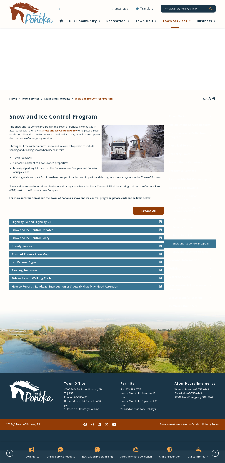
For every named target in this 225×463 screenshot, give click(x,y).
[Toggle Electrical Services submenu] (55, 145)
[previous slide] (9, 453)
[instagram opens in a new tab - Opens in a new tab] (92, 437)
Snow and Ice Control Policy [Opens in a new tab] (119, 130)
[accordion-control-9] (211, 290)
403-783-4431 (81, 410)
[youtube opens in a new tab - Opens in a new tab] (114, 437)
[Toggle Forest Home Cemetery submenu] (55, 162)
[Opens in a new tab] (120, 8)
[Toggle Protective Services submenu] (55, 170)
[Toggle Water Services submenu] (55, 277)
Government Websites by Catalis (180, 437)
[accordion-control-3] (211, 242)
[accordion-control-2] (211, 234)
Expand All (200, 215)
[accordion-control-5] (211, 258)
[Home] (61, 21)
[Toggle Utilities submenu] (55, 268)
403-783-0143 (194, 406)
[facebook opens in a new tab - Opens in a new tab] (85, 437)
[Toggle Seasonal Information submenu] (55, 260)
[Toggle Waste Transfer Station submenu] (55, 297)
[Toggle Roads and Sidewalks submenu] (55, 187)
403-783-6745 (133, 402)
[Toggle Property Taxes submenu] (55, 154)
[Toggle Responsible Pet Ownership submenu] (55, 179)
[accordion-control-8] (211, 282)
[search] (187, 8)
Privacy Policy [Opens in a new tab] (210, 437)
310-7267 (207, 410)
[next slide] (215, 453)
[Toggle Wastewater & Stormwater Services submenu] (55, 285)
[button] (210, 8)
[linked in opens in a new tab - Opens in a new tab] (100, 437)
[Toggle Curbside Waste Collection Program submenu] (55, 133)
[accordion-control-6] (211, 266)
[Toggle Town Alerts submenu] (55, 116)
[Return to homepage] (15, 99)
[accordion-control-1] (211, 226)
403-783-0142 (201, 402)
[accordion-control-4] (211, 250)
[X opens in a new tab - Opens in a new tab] (107, 437)
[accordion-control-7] (211, 274)
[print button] (213, 99)
